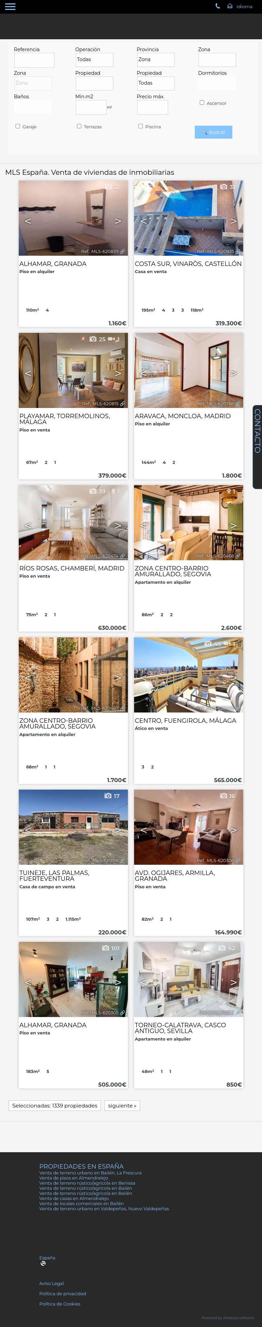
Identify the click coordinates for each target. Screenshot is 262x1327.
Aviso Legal (51, 1283)
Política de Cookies (59, 1304)
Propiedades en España (81, 1166)
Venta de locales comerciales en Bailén (81, 1203)
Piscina (149, 126)
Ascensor (213, 103)
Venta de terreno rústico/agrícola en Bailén (85, 1188)
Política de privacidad (62, 1293)
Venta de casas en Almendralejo (74, 1198)
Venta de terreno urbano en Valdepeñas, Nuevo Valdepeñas (104, 1208)
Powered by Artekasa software (228, 1318)
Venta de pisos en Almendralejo (73, 1178)
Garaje (25, 126)
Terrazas (89, 126)
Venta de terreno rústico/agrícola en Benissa (87, 1183)
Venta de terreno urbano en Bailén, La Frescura (90, 1172)
